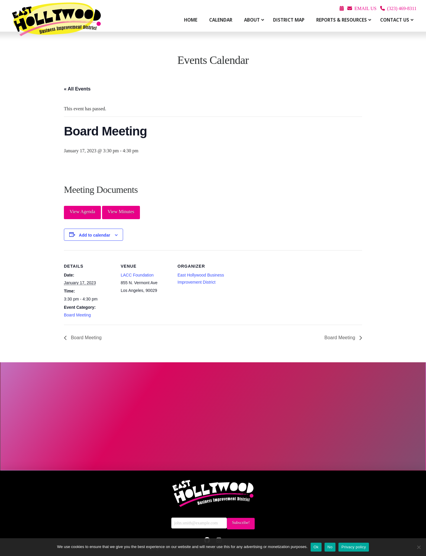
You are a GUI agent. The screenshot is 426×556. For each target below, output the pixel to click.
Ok (316, 547)
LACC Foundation (137, 275)
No (330, 547)
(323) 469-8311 (402, 8)
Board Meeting (77, 315)
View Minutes (121, 211)
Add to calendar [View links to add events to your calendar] (94, 235)
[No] (419, 547)
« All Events (77, 88)
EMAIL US (365, 8)
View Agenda (82, 211)
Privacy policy (353, 547)
